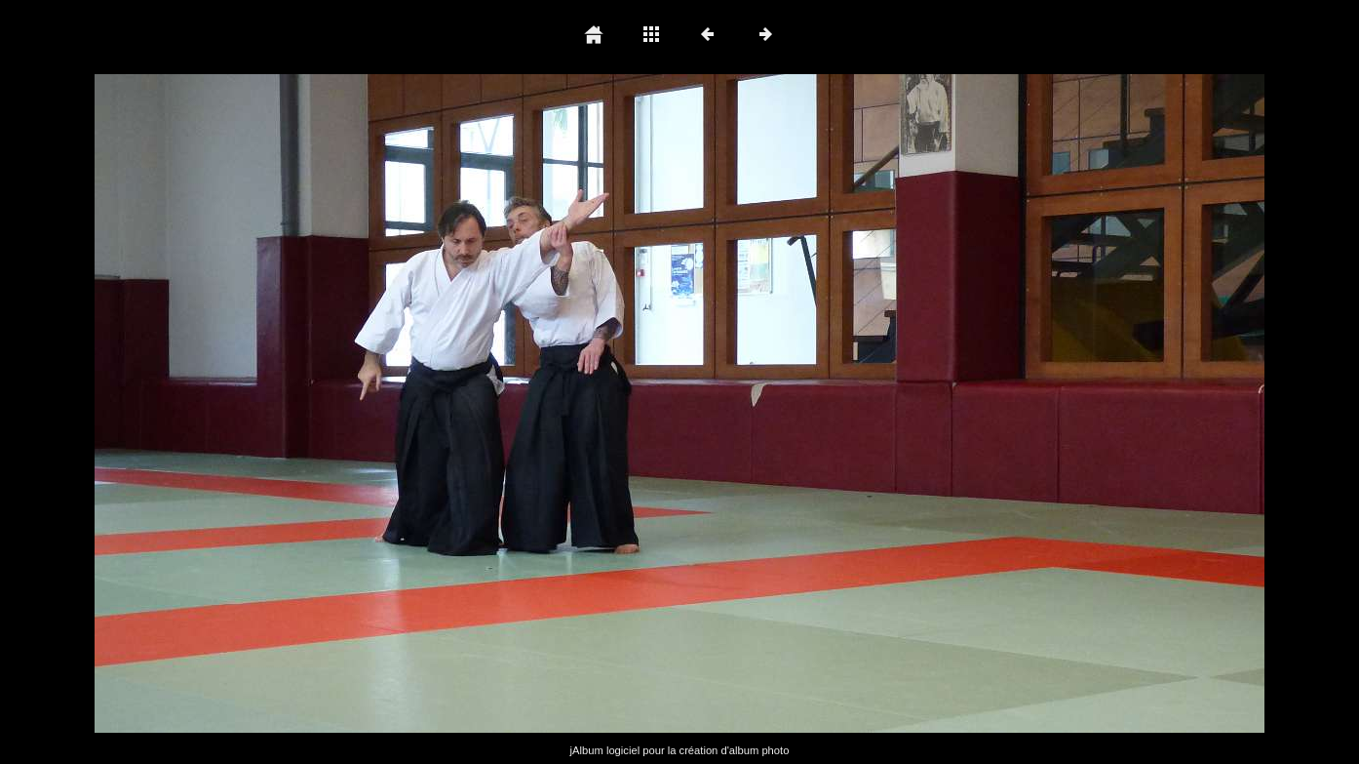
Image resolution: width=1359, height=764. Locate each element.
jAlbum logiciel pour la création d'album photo (680, 750)
